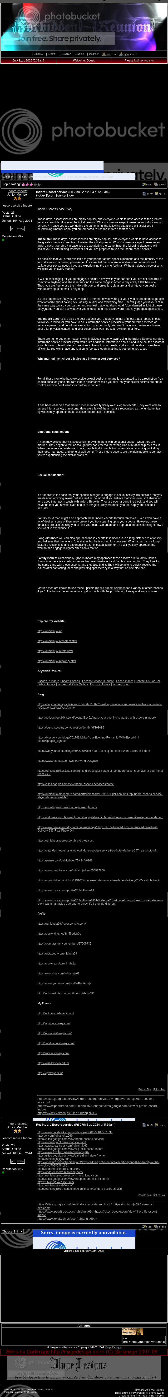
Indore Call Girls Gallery (73, 684)
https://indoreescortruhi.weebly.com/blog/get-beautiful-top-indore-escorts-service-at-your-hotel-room (100, 817)
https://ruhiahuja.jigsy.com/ (54, 1159)
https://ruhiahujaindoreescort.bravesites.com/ (65, 840)
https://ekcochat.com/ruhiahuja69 (58, 973)
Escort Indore (124, 681)
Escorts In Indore (48, 681)
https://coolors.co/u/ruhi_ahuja (56, 963)
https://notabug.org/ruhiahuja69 (57, 953)
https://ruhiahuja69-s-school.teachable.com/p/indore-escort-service (79, 1188)
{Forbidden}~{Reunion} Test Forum (21, 176)
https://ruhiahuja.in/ (49, 631)
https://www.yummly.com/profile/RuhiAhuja (64, 983)
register (149, 60)
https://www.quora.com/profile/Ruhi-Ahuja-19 (65, 890)
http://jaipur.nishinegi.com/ (53, 1023)
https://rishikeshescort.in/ (53, 1063)
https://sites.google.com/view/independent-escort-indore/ (73, 1179)
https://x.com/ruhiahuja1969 (54, 1135)
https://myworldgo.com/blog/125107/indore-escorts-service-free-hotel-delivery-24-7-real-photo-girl (98, 880)
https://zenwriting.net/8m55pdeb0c (59, 933)
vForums (151, 1392)
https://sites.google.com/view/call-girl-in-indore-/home (71, 1155)
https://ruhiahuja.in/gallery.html (56, 661)
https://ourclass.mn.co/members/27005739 (64, 943)
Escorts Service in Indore (98, 681)
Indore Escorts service (147, 338)
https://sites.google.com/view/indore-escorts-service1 (70, 1139)
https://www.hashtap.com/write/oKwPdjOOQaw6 (67, 760)
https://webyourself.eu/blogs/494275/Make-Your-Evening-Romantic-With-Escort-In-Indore (93, 751)
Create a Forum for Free (133, 1395)
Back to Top (144, 1089)
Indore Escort (84, 285)
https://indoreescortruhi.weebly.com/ (60, 1172)
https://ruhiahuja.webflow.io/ (54, 1185)
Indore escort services (110, 588)
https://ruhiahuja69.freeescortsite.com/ (61, 923)
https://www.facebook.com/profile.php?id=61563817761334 (74, 1132)
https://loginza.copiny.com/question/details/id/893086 (70, 727)
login (137, 60)
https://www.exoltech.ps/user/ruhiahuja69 (67, 1113)
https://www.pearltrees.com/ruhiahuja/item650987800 (71, 870)
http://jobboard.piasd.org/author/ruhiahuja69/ (65, 993)
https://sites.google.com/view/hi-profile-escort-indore (70, 1149)
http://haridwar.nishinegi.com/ (55, 1043)
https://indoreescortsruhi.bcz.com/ (58, 1169)
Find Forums (156, 1395)
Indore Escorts (89, 501)
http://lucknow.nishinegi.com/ (55, 1013)
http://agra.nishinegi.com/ (53, 1053)
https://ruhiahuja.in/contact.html (57, 641)
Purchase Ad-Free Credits (148, 1389)
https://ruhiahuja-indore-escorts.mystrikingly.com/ (68, 1175)
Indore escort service (51, 245)
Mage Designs (113, 1347)
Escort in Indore (100, 684)
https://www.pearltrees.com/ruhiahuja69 (62, 1145)
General (48, 176)
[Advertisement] (84, 113)
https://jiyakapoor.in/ (50, 1073)
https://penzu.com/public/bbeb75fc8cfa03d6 (65, 860)
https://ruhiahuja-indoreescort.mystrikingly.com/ (67, 807)
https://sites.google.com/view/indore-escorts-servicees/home (75, 784)
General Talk (63, 176)
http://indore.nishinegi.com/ (54, 1033)
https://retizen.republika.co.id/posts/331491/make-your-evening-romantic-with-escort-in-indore (96, 717)
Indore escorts (17, 191)
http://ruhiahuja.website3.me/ (55, 1182)
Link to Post (159, 1089)
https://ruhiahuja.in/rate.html (55, 651)
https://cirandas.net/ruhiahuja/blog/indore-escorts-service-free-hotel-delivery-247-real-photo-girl (97, 850)
